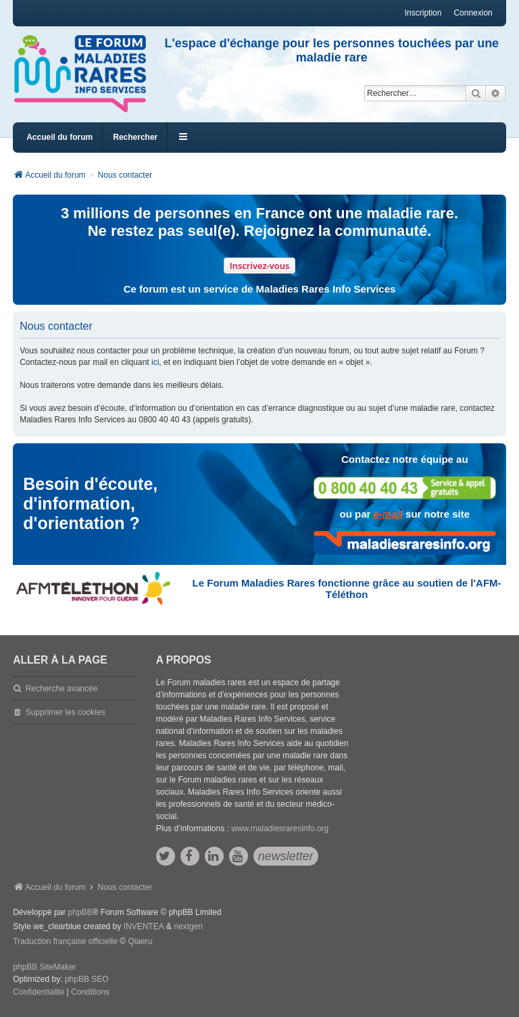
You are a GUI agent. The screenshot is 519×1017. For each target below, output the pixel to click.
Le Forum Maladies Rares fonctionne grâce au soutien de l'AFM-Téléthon (347, 588)
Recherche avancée (62, 688)
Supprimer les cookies (65, 712)
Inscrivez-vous (260, 265)
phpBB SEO (87, 979)
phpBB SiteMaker (44, 967)
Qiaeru (140, 941)
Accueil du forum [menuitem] (59, 137)
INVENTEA (144, 926)
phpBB (80, 912)
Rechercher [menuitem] (135, 137)
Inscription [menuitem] (423, 13)
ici (155, 362)
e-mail (388, 514)
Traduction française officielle (65, 941)
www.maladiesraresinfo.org (279, 828)
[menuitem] (38, 992)
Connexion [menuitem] (472, 13)
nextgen (188, 926)
